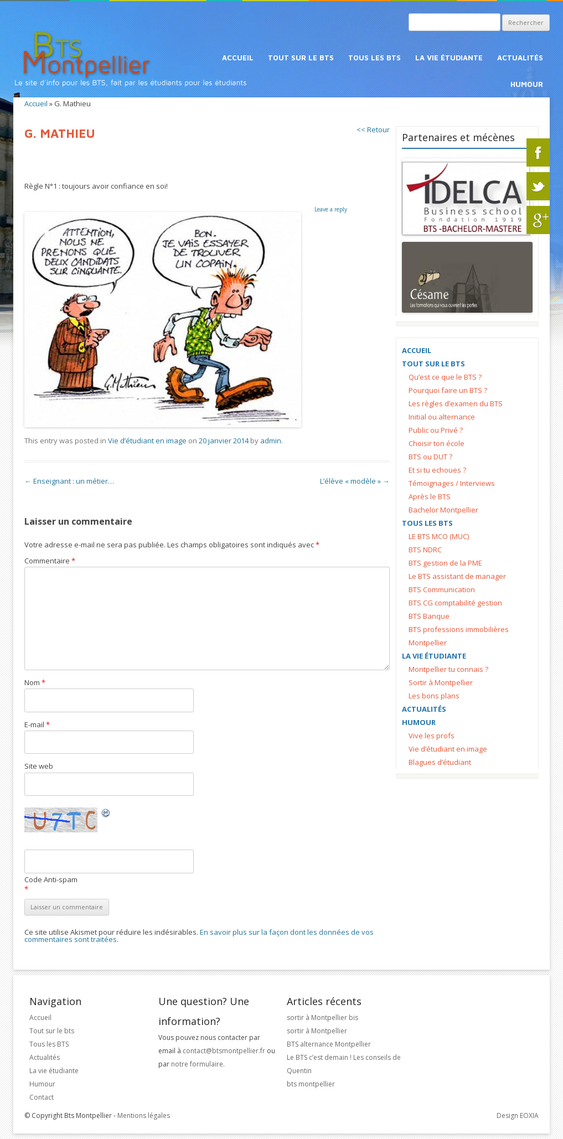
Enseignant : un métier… (69, 481)
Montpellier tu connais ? (448, 669)
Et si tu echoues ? (437, 470)
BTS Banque (429, 616)
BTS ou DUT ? (430, 457)
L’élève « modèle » (355, 481)
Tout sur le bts (301, 57)
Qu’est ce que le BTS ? (445, 377)
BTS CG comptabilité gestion (455, 603)
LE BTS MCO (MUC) (439, 536)
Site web (38, 766)
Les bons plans (434, 696)
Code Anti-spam (51, 879)
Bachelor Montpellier (443, 510)
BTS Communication (442, 589)
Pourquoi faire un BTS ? (448, 390)
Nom (34, 682)
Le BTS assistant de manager (457, 576)
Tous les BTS (374, 57)
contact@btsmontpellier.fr (225, 1050)
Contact (41, 1097)
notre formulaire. (198, 1064)
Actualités (520, 57)
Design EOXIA (518, 1115)
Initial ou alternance (442, 417)
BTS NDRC (425, 550)
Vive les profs (431, 736)
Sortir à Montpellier (441, 682)
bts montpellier (311, 1084)
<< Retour (373, 129)
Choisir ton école (436, 443)
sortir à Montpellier (317, 1031)
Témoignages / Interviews (452, 483)
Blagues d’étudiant (440, 762)
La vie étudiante (449, 57)
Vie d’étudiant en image (147, 441)
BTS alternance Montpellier (329, 1044)
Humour (526, 84)
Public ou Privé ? (436, 430)
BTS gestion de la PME (445, 563)
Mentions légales (143, 1115)
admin (270, 441)
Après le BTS (430, 496)
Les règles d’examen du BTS (456, 403)
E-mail (37, 724)
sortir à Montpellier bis (322, 1017)
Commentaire (49, 561)
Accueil (238, 57)
